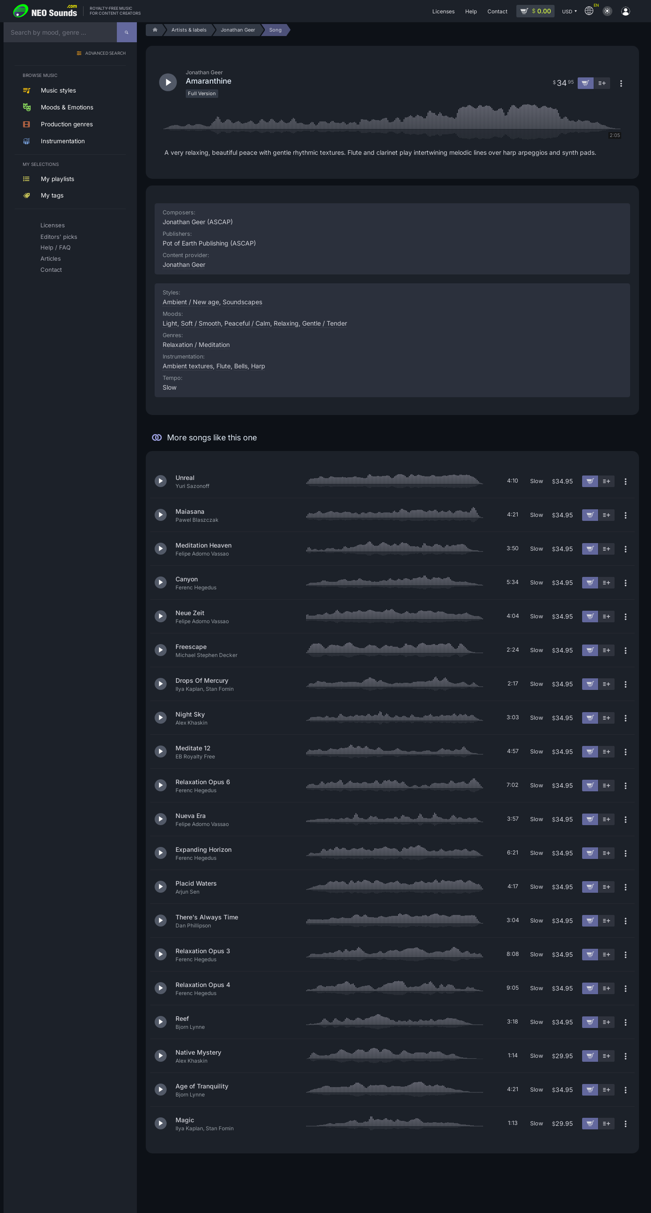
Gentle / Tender (324, 323)
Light (170, 323)
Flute (223, 366)
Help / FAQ (55, 247)
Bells (241, 366)
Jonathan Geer (184, 264)
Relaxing (286, 323)
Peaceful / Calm (247, 323)
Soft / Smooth (201, 323)
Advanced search (105, 53)
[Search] (127, 32)
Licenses (52, 225)
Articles (50, 258)
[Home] (154, 30)
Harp (258, 366)
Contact (51, 269)
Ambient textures (188, 366)
